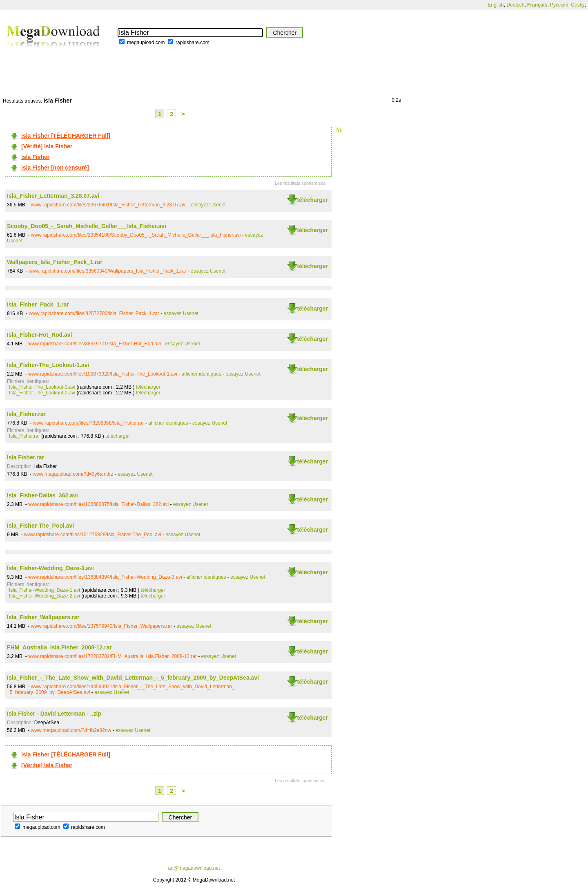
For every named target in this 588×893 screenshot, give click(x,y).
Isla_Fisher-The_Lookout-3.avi (42, 387)
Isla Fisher (35, 157)
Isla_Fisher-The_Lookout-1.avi (48, 365)
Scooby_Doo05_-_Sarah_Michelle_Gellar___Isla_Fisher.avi (86, 226)
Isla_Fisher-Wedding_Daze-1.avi (44, 590)
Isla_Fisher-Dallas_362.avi (42, 495)
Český (577, 5)
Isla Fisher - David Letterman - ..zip (54, 713)
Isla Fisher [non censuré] (55, 167)
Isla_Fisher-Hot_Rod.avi (39, 334)
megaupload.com (146, 42)
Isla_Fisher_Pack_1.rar (38, 304)
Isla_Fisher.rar (26, 414)
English (495, 5)
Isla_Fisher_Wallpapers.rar (43, 617)
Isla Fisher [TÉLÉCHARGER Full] (65, 135)
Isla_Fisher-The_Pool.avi (40, 525)
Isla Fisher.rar (25, 457)
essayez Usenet (208, 205)
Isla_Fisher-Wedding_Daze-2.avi (44, 596)
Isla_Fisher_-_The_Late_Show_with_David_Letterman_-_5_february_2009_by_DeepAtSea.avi (133, 677)
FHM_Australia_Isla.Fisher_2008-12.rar (59, 647)
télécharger (312, 200)
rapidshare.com (192, 42)
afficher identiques (201, 374)
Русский (559, 5)
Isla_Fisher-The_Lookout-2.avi (42, 393)
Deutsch (515, 5)
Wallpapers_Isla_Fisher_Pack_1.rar (54, 262)
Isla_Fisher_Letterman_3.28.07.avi (53, 195)
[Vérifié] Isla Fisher (46, 146)
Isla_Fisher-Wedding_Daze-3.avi (50, 568)
